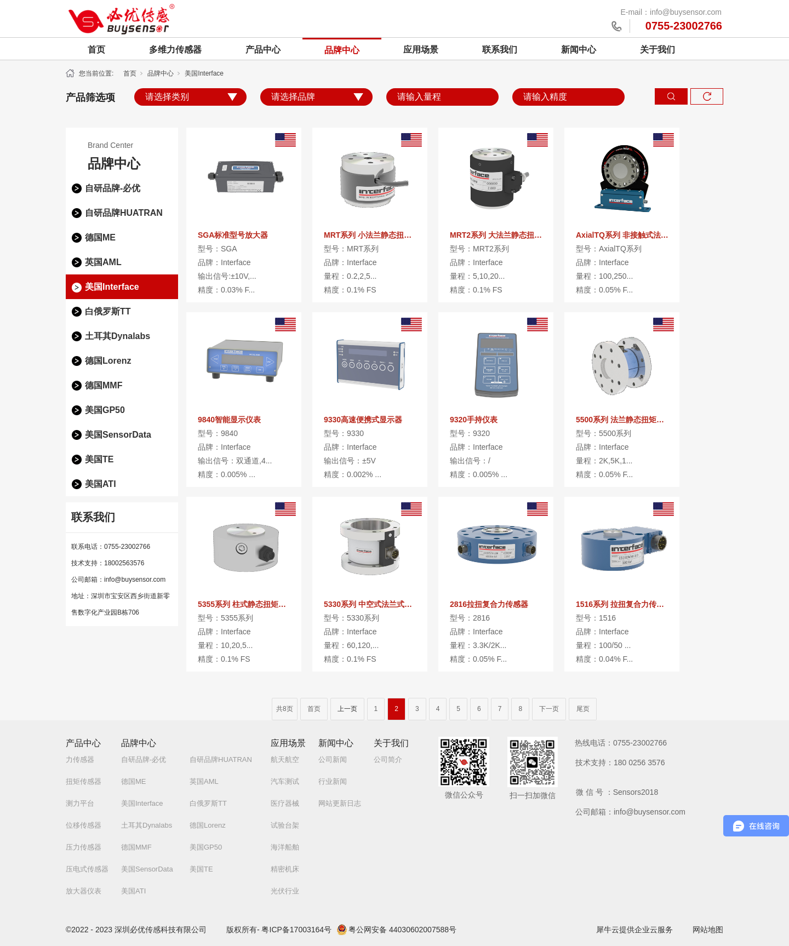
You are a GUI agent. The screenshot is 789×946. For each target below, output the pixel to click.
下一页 (549, 709)
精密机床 (285, 869)
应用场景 (420, 49)
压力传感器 (83, 847)
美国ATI (100, 484)
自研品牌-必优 (112, 188)
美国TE (99, 459)
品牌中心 (341, 50)
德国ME (100, 237)
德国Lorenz (108, 360)
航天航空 (285, 759)
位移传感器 (83, 825)
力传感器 (80, 759)
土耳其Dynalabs (117, 336)
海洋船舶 (285, 847)
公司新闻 (332, 759)
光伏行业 (285, 891)
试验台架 (285, 825)
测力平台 (80, 803)
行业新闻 (332, 781)
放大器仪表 (83, 891)
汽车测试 (285, 781)
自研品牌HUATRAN (124, 212)
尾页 (583, 709)
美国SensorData (118, 434)
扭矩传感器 (83, 781)
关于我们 (657, 49)
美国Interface (204, 73)
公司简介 (388, 759)
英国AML (103, 262)
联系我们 (499, 49)
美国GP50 (105, 410)
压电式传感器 (87, 869)
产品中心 (263, 49)
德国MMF (103, 385)
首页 (96, 49)
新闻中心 (578, 49)
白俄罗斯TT (108, 311)
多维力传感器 (175, 49)
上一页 (347, 709)
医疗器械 (285, 803)
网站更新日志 (339, 803)
